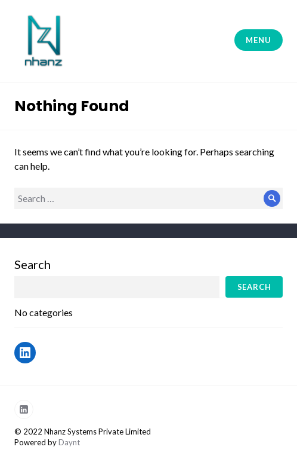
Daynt (69, 442)
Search (32, 264)
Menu (258, 40)
